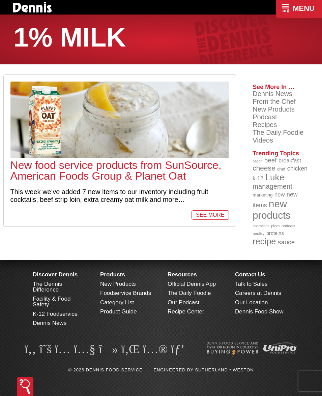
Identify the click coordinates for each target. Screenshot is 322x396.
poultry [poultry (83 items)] (258, 233)
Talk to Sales (251, 284)
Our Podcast (184, 302)
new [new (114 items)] (279, 194)
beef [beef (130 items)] (270, 160)
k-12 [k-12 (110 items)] (258, 178)
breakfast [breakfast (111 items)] (290, 160)
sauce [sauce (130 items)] (286, 242)
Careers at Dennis (258, 293)
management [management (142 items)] (272, 186)
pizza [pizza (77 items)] (275, 226)
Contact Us (250, 274)
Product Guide (118, 311)
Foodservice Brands (125, 293)
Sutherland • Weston (224, 369)
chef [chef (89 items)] (281, 169)
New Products (274, 109)
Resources (182, 274)
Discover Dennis (55, 274)
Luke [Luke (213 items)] (275, 177)
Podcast (265, 117)
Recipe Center (186, 311)
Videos (263, 140)
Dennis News (272, 93)
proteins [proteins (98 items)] (275, 233)
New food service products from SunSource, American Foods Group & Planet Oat (116, 170)
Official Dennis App (192, 284)
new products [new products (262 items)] (272, 209)
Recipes (265, 124)
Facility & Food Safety (51, 302)
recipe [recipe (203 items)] (264, 241)
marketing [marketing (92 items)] (262, 194)
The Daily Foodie (278, 132)
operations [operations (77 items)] (261, 226)
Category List (117, 302)
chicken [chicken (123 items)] (297, 168)
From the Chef (274, 101)
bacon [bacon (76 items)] (257, 161)
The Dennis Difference (47, 287)
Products (112, 274)
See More (210, 215)
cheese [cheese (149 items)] (264, 168)
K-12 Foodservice (55, 314)
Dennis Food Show (259, 311)
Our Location (251, 302)
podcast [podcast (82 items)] (288, 225)
